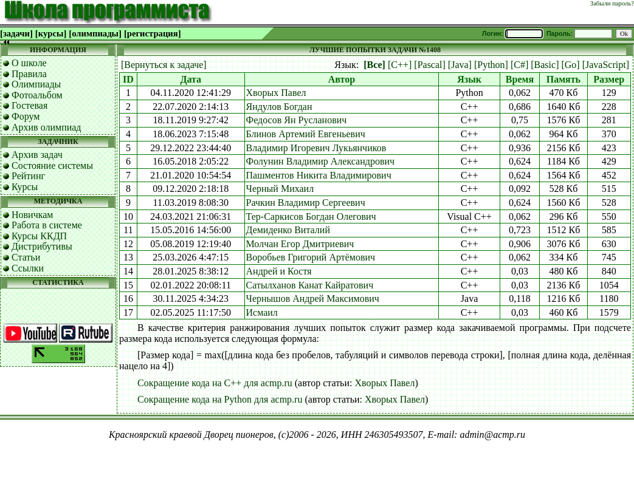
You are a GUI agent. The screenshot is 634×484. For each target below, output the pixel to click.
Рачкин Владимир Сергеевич (305, 202)
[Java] (460, 65)
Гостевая (29, 105)
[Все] (374, 65)
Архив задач (37, 154)
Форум (26, 116)
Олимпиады (36, 84)
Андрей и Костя (279, 271)
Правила (29, 74)
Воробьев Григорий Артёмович (311, 257)
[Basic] (545, 65)
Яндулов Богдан (279, 106)
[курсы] (50, 33)
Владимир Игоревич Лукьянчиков (316, 148)
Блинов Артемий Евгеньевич (305, 134)
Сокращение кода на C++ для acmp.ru (214, 383)
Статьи (26, 257)
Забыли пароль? (612, 3)
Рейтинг (28, 176)
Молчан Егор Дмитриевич (300, 244)
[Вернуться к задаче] (164, 65)
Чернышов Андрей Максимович (312, 298)
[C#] (519, 65)
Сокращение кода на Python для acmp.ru (219, 399)
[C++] (400, 65)
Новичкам (32, 215)
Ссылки (28, 268)
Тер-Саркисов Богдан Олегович (311, 216)
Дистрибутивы (42, 246)
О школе (29, 63)
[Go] (570, 65)
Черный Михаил (280, 188)
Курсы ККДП (39, 236)
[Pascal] (430, 65)
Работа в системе (47, 225)
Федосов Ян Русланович (296, 120)
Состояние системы (52, 165)
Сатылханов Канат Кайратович (310, 285)
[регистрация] (152, 33)
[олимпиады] (95, 33)
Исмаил (262, 312)
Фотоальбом (37, 95)
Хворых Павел (276, 92)
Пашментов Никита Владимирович (318, 175)
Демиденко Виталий (288, 230)
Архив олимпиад (46, 127)
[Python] (491, 65)
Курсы (25, 187)
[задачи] (16, 33)
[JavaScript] (605, 65)
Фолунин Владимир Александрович (320, 161)
